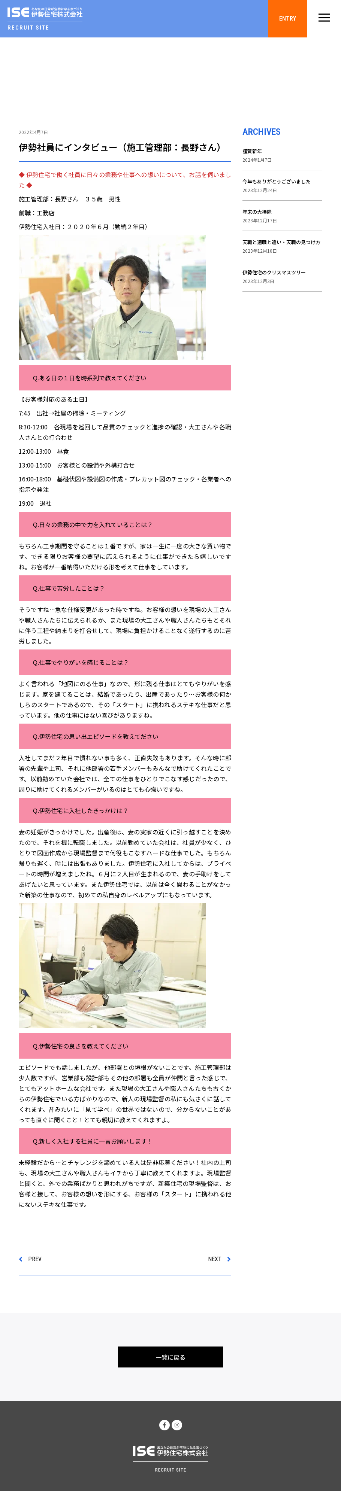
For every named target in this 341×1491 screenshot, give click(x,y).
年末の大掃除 (257, 211)
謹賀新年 (252, 151)
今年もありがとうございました (276, 181)
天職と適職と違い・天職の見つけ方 (281, 242)
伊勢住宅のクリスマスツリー (274, 272)
